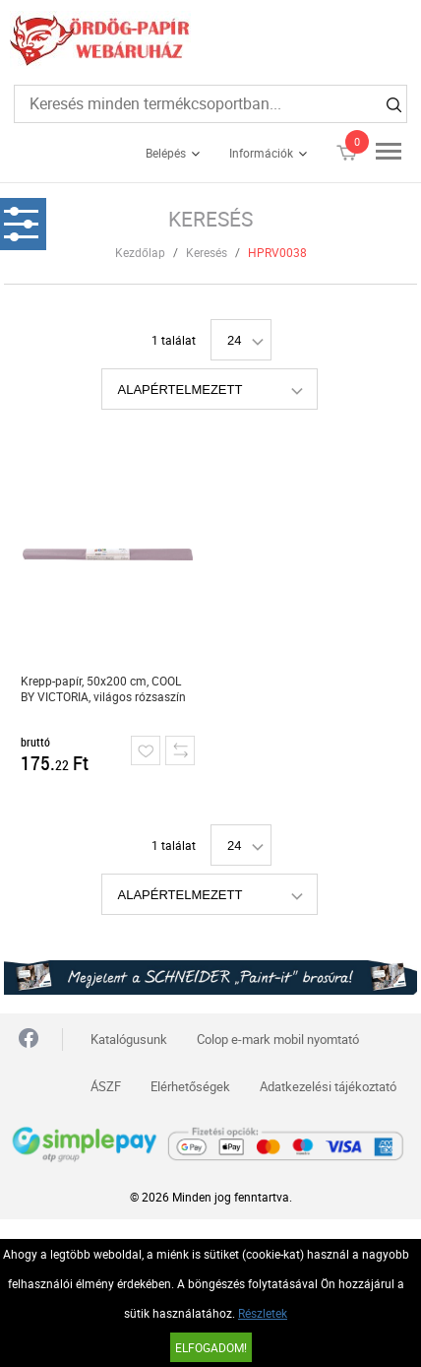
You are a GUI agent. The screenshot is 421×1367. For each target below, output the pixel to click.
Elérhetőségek (190, 1086)
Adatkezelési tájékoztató (328, 1086)
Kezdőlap (140, 252)
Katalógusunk (128, 1039)
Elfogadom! (211, 1347)
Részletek (262, 1313)
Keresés (206, 252)
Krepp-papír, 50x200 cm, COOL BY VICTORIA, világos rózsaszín (103, 688)
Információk (261, 153)
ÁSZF (105, 1086)
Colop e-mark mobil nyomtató (278, 1039)
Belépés (166, 153)
